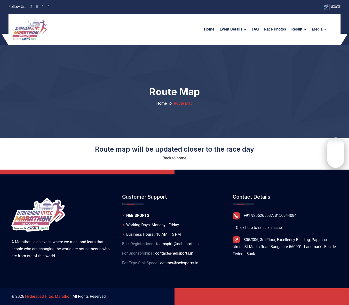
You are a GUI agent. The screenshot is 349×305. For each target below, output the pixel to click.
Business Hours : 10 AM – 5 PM (151, 234)
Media (317, 29)
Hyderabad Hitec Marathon (48, 296)
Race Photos (275, 29)
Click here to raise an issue (259, 227)
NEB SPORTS (135, 215)
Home (209, 29)
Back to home (174, 158)
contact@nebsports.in (174, 253)
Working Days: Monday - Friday (150, 225)
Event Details (231, 29)
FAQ (255, 29)
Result (296, 29)
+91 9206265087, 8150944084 (264, 215)
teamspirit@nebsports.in (177, 244)
